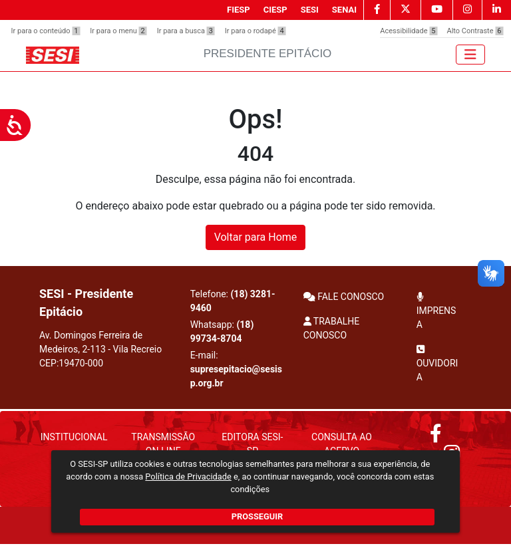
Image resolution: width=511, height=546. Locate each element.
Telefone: (232, 301)
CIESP (275, 10)
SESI (310, 10)
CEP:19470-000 (71, 363)
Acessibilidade (408, 31)
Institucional (74, 437)
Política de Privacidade (188, 476)
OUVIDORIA (437, 363)
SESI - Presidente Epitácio (86, 303)
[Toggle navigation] (470, 55)
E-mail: (236, 369)
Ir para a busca (186, 31)
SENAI (344, 10)
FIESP (238, 10)
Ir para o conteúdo (46, 31)
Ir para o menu (118, 31)
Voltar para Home (255, 237)
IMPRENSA (436, 311)
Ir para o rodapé (255, 31)
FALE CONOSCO (344, 296)
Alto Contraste (474, 31)
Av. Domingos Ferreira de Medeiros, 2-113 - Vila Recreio (100, 349)
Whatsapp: (222, 331)
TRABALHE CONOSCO (331, 328)
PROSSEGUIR (257, 516)
